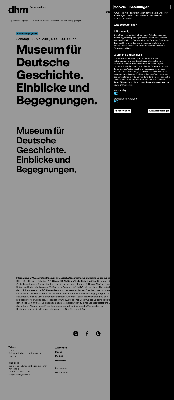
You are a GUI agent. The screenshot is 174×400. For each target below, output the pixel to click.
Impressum (127, 85)
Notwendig (120, 92)
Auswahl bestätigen (159, 110)
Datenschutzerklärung (156, 82)
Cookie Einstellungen (131, 7)
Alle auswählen (122, 110)
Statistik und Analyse (125, 100)
